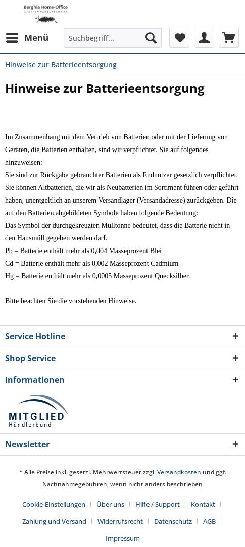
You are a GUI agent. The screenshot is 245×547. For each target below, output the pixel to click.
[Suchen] (151, 38)
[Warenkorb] (229, 38)
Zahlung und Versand (54, 521)
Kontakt (203, 504)
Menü (27, 36)
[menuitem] (27, 38)
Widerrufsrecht (120, 521)
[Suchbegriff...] (113, 38)
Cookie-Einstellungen (53, 504)
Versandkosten (179, 472)
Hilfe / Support (157, 504)
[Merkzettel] (179, 38)
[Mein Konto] (204, 38)
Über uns (110, 504)
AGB (209, 521)
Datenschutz (173, 521)
